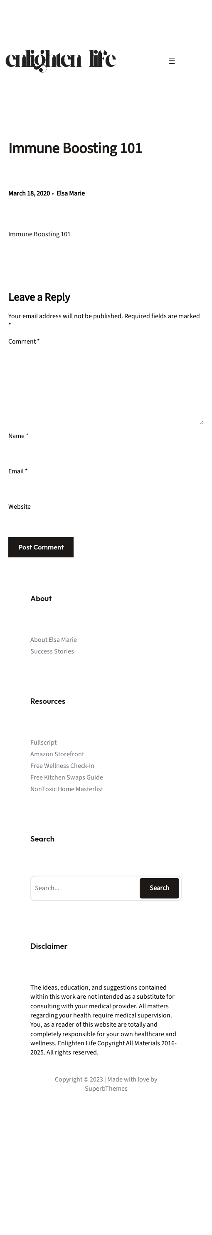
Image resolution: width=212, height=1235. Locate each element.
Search (159, 888)
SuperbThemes (106, 1088)
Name (18, 436)
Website (19, 506)
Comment (24, 341)
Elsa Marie (71, 193)
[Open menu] (172, 61)
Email (18, 471)
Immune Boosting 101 (39, 234)
